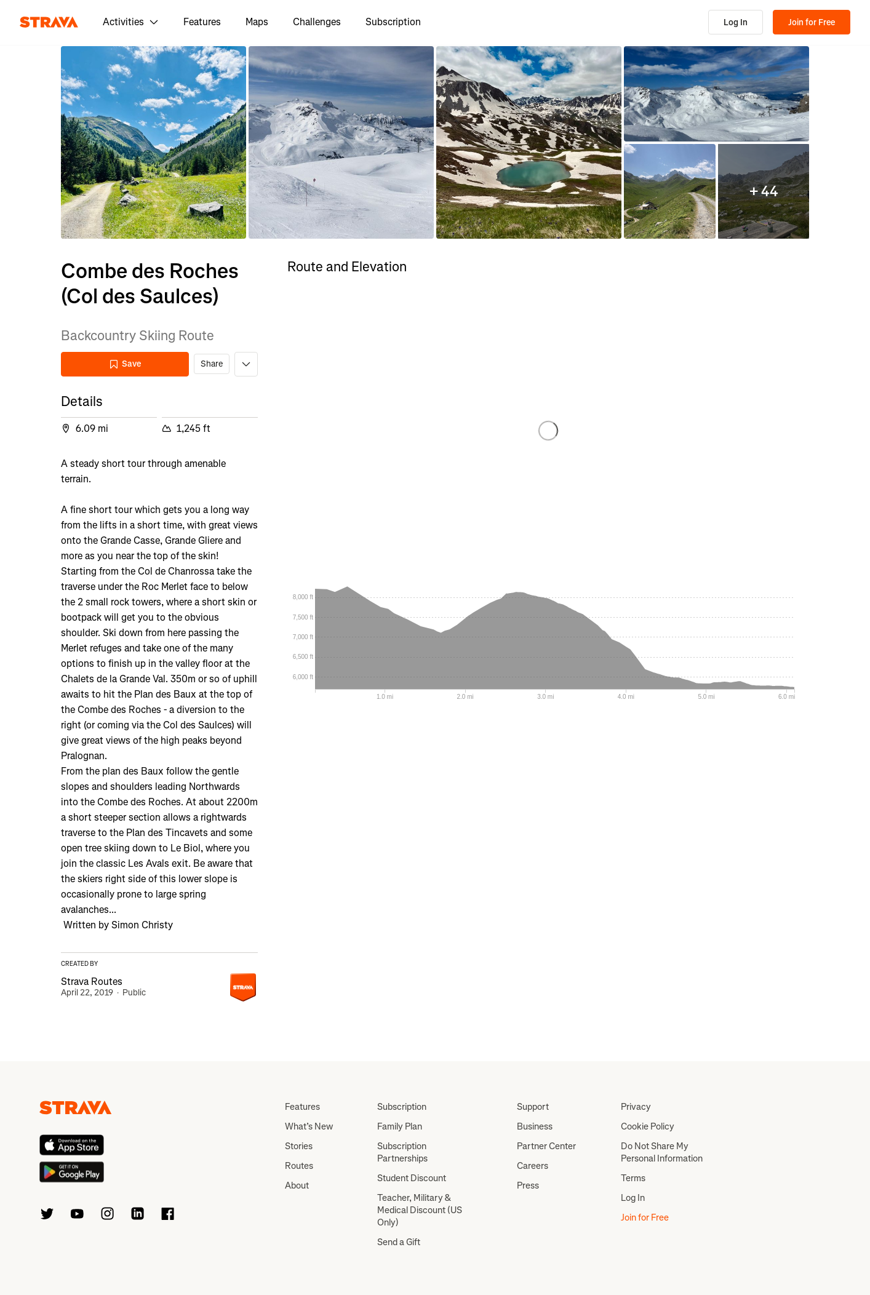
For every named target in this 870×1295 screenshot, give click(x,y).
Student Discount (411, 1178)
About (297, 1185)
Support (533, 1107)
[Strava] (49, 22)
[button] (153, 142)
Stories (299, 1146)
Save (125, 364)
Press (528, 1185)
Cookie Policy (647, 1126)
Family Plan (399, 1126)
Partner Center (546, 1146)
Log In (736, 22)
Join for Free (811, 22)
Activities (131, 21)
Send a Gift (398, 1242)
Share (212, 364)
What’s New (309, 1126)
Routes (299, 1166)
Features (202, 21)
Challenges (317, 21)
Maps (256, 21)
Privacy (636, 1107)
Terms (633, 1178)
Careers (532, 1166)
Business (535, 1126)
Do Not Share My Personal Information (662, 1152)
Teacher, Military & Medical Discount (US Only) (419, 1210)
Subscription (393, 21)
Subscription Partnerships (402, 1152)
